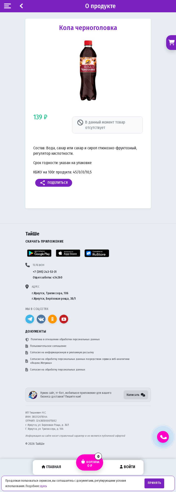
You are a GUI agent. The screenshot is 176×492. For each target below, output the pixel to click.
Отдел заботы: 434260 (47, 277)
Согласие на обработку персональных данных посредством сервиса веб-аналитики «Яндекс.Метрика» (77, 361)
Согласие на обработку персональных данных (55, 369)
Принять (154, 483)
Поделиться (54, 183)
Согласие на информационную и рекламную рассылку (59, 352)
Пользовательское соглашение (45, 346)
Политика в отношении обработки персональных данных (62, 339)
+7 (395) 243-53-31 (45, 272)
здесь (43, 486)
